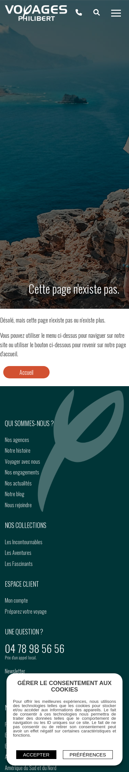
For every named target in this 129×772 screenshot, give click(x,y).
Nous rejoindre (18, 505)
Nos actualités (18, 483)
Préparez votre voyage (26, 611)
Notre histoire (17, 450)
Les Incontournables (23, 542)
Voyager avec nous (22, 461)
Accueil (26, 372)
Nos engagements (22, 472)
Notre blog (14, 494)
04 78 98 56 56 (34, 648)
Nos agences (17, 440)
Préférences (88, 754)
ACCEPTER (36, 754)
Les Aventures (18, 553)
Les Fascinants (19, 564)
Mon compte (16, 600)
